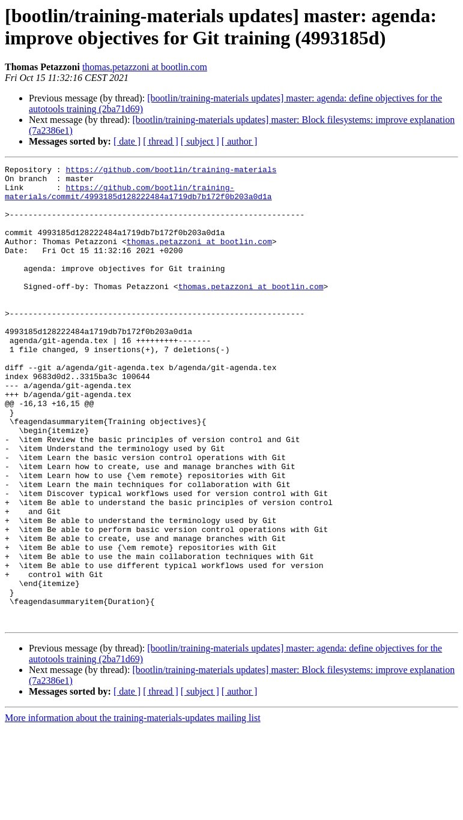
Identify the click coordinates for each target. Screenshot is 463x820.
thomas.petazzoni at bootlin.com (144, 67)
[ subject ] (200, 141)
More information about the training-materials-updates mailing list (133, 809)
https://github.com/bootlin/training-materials (170, 171)
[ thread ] (160, 141)
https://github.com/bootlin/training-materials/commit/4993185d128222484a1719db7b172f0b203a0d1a (138, 198)
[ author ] (240, 141)
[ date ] (127, 141)
